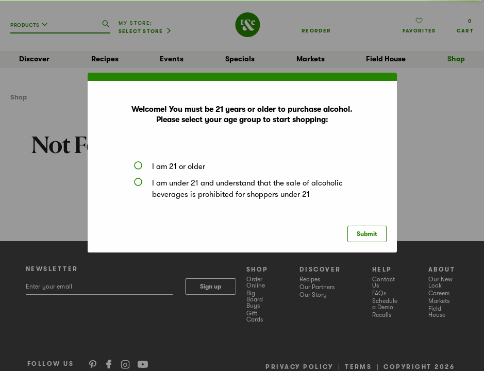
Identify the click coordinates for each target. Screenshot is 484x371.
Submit (367, 234)
